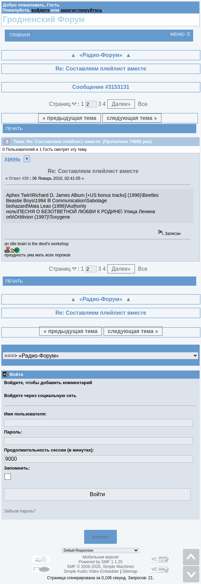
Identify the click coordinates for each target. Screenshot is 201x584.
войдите (40, 10)
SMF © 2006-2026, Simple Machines (100, 566)
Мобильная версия (100, 557)
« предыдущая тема (69, 118)
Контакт (101, 536)
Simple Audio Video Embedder (91, 571)
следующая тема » (132, 118)
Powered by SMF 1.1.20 (101, 561)
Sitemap (129, 571)
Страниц (63, 104)
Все (143, 104)
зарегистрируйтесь (81, 10)
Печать (14, 128)
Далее (121, 104)
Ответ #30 (19, 178)
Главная (20, 34)
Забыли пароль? (20, 511)
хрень (12, 159)
